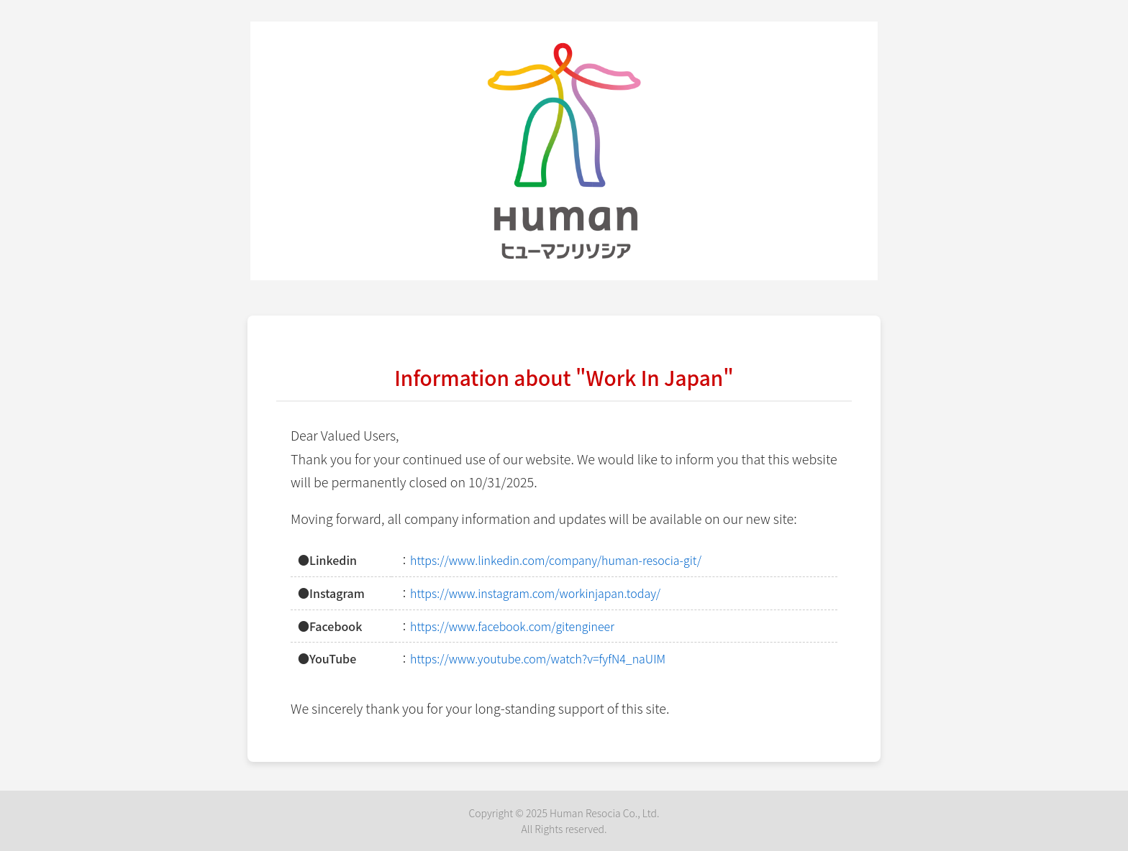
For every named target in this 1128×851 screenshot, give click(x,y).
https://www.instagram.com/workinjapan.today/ (535, 593)
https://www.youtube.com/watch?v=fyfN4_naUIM (537, 658)
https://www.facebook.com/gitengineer (512, 626)
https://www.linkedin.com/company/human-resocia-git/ (555, 560)
